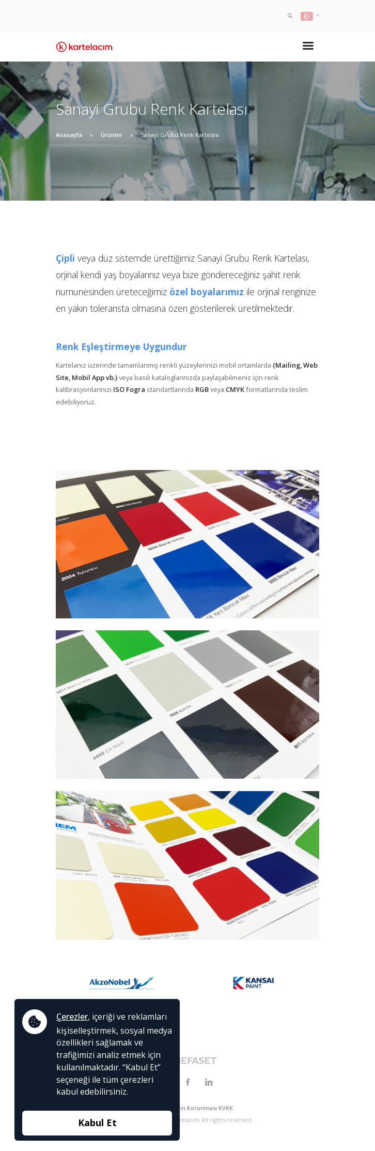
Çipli (65, 258)
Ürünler (111, 135)
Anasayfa (69, 135)
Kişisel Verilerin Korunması (180, 1108)
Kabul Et (97, 1122)
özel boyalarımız (206, 291)
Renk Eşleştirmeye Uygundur (121, 346)
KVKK (225, 1108)
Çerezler (72, 1016)
